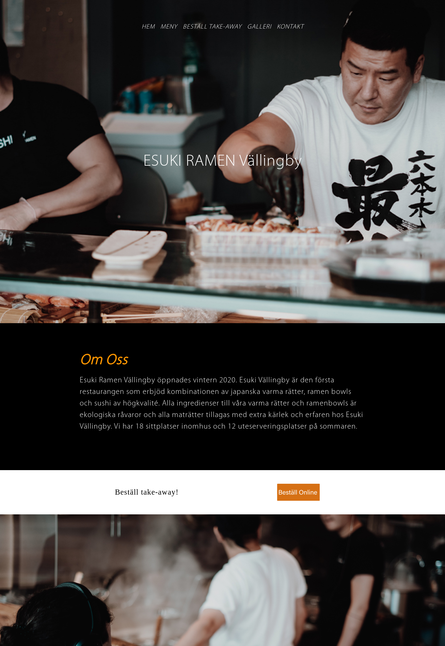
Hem (148, 27)
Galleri (259, 27)
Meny (168, 27)
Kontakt (290, 27)
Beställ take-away (212, 27)
